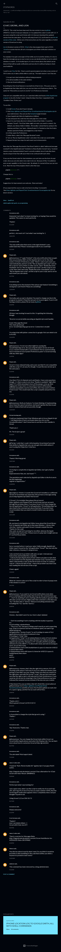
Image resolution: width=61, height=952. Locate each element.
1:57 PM (11, 276)
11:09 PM (12, 484)
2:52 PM (11, 660)
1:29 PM (11, 356)
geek (15, 203)
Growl (5, 49)
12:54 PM (12, 289)
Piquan (11, 255)
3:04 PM (11, 692)
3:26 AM (11, 434)
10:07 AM (12, 461)
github (48, 30)
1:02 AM (11, 572)
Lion (4, 47)
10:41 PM (12, 236)
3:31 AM (11, 450)
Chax (13, 71)
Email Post (11, 200)
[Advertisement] (30, 894)
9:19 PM (11, 371)
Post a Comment (9, 874)
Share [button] (4, 200)
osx (18, 203)
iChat (26, 47)
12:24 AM (12, 409)
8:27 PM (11, 746)
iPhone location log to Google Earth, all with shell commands (30, 924)
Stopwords (9, 7)
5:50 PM (11, 843)
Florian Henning (13, 415)
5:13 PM (11, 394)
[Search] (56, 3)
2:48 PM (11, 606)
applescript (10, 203)
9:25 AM (11, 249)
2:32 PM (11, 304)
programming (24, 203)
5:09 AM (11, 776)
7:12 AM (11, 757)
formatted (33, 114)
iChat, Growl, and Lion (16, 25)
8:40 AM (11, 706)
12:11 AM (12, 514)
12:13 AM (12, 537)
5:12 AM (11, 869)
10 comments (15, 929)
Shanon (11, 848)
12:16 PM (12, 337)
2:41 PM (11, 585)
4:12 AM (11, 224)
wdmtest (11, 864)
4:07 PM (11, 828)
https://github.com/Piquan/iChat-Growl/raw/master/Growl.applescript (33, 111)
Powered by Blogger (30, 946)
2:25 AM (11, 719)
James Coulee (13, 763)
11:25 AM (12, 858)
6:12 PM (11, 812)
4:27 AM (11, 801)
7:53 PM (11, 730)
